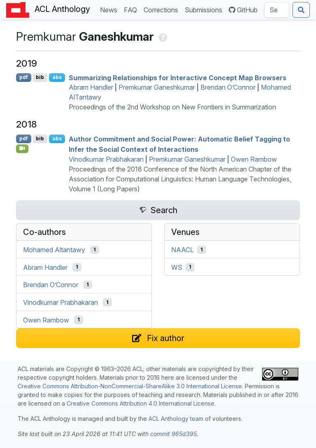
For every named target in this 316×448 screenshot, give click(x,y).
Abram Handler (91, 87)
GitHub (243, 10)
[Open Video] (22, 148)
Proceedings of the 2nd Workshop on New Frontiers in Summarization (172, 107)
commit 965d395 (173, 433)
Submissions (205, 9)
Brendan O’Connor (228, 87)
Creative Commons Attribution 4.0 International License (140, 403)
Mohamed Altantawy (54, 250)
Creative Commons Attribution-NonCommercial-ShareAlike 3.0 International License (130, 386)
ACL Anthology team (176, 418)
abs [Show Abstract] (57, 77)
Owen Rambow (254, 159)
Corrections (162, 9)
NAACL (182, 250)
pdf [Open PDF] (23, 77)
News (110, 9)
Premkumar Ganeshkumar (156, 87)
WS (176, 267)
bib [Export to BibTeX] (40, 77)
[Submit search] (301, 10)
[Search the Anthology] (276, 10)
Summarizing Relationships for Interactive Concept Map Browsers (177, 77)
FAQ (132, 9)
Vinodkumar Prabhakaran (106, 159)
